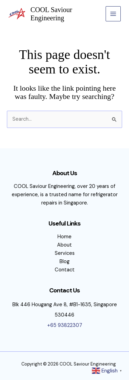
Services (65, 253)
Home (64, 236)
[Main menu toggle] (113, 13)
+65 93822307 (64, 325)
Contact (65, 270)
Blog (64, 261)
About (64, 245)
